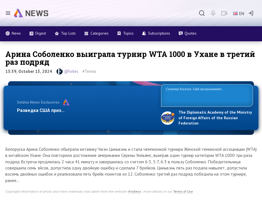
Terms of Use (183, 191)
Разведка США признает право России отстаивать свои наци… (86, 110)
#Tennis (89, 71)
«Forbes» (134, 191)
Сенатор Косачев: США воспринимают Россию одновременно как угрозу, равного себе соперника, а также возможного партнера (202, 95)
